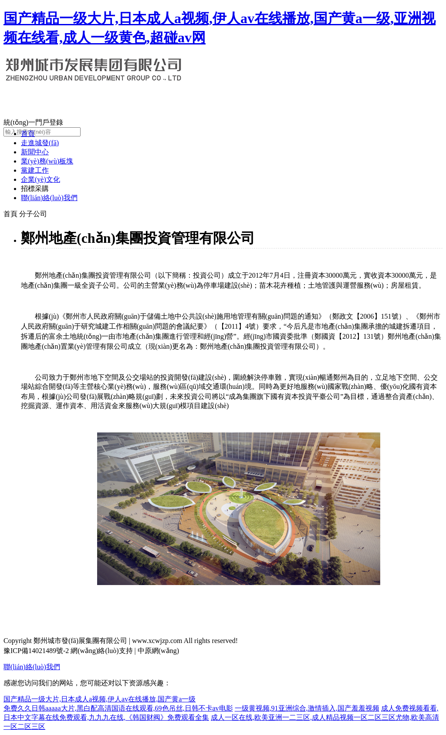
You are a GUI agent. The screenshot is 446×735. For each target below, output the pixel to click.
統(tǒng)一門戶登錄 (33, 122)
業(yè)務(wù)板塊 (47, 161)
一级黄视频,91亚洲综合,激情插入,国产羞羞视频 (307, 708)
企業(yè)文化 (40, 179)
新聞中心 (35, 152)
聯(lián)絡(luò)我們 (49, 197)
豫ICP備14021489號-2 (36, 650)
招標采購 (35, 188)
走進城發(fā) (40, 142)
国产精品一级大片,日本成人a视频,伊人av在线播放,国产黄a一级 (99, 699)
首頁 (28, 133)
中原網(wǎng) (158, 650)
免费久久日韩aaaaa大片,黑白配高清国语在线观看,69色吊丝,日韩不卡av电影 (118, 708)
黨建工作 (35, 170)
